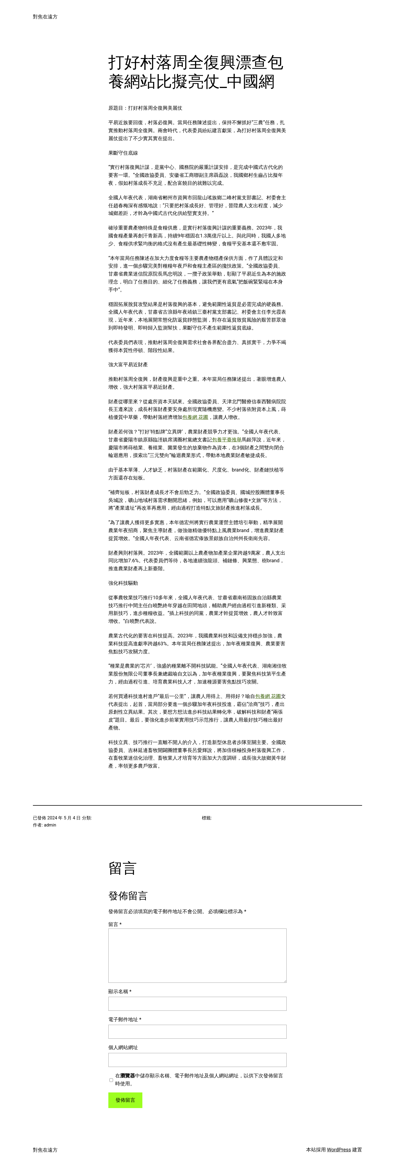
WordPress (339, 1149)
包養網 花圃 (195, 417)
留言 (115, 924)
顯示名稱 (119, 991)
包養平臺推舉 (227, 439)
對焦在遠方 (45, 16)
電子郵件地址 (124, 1019)
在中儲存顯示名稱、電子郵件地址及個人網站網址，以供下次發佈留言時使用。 (199, 1079)
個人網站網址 (123, 1047)
